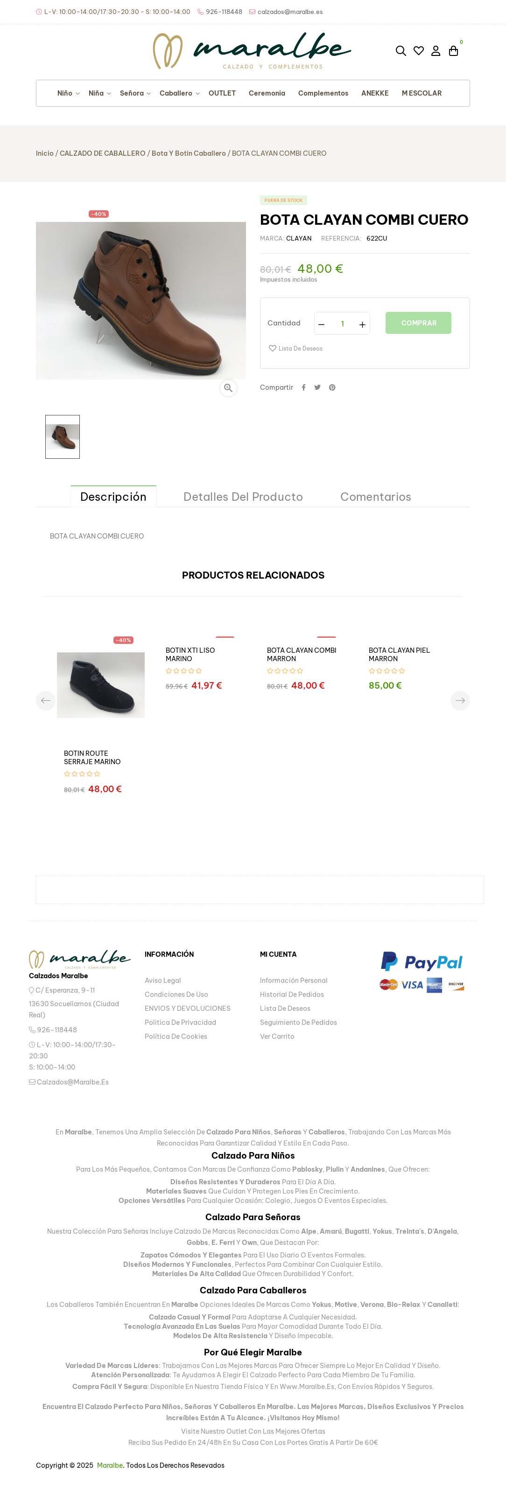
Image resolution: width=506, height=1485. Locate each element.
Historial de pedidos (292, 994)
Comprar (418, 323)
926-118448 (53, 1030)
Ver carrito (277, 1036)
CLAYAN (299, 238)
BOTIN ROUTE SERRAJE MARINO (92, 757)
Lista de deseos (285, 1008)
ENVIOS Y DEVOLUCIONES (188, 1008)
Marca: (272, 238)
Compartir (304, 387)
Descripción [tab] (113, 497)
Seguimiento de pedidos (298, 1022)
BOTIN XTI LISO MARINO (190, 654)
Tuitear (317, 387)
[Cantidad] (343, 323)
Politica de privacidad (180, 1022)
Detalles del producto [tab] (243, 497)
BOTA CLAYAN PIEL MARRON (399, 654)
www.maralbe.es (307, 1386)
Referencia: (341, 238)
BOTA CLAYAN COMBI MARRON (302, 654)
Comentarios (376, 497)
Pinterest (332, 387)
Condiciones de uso (176, 994)
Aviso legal (163, 980)
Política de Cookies (176, 1036)
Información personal (294, 980)
